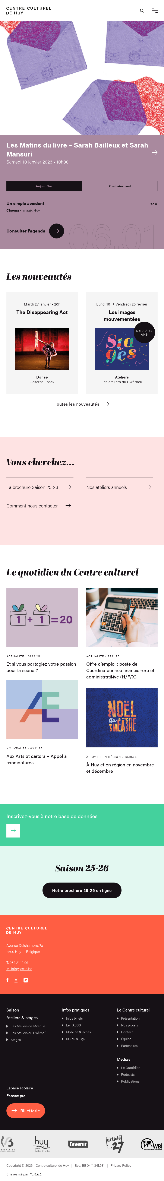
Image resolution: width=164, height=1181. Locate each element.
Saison (12, 1010)
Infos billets (72, 1018)
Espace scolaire (19, 1087)
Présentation (128, 1018)
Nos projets (127, 1025)
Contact (125, 1031)
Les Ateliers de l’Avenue (25, 1025)
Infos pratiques (75, 1010)
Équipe (124, 1038)
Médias (123, 1059)
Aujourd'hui (44, 186)
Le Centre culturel (133, 1010)
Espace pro (15, 1095)
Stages (13, 1039)
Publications (128, 1081)
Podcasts (126, 1074)
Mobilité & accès (76, 1031)
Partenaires (127, 1045)
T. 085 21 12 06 (17, 962)
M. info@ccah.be (19, 968)
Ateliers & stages (22, 1017)
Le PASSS (71, 1025)
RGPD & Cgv (73, 1038)
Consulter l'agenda (35, 231)
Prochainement (120, 186)
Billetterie (26, 1110)
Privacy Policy (121, 1165)
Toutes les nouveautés (82, 404)
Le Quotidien (128, 1067)
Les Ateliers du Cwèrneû (26, 1032)
